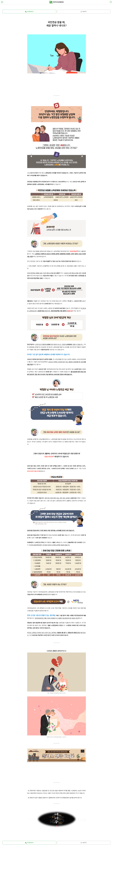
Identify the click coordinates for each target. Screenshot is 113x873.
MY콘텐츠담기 (30, 11)
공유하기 (85, 11)
